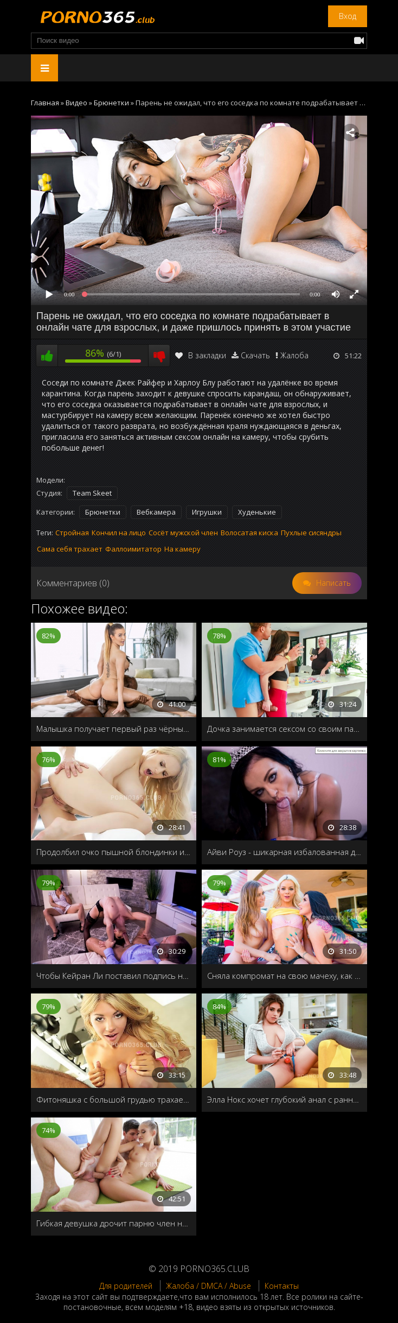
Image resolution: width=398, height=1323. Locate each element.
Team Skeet (92, 493)
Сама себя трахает (69, 549)
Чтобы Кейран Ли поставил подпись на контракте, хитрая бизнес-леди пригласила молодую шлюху (113, 975)
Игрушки (207, 512)
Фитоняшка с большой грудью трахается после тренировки (113, 1099)
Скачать (255, 355)
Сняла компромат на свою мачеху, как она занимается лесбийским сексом (284, 975)
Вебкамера (156, 512)
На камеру (182, 549)
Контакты (282, 1286)
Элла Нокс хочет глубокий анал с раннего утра (284, 1099)
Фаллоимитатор (133, 549)
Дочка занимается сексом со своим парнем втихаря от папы (284, 728)
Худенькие (257, 512)
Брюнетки (102, 512)
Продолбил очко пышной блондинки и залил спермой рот (113, 851)
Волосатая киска (249, 532)
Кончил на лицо (119, 532)
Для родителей (125, 1286)
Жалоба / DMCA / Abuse (208, 1286)
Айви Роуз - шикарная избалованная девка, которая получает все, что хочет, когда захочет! (284, 851)
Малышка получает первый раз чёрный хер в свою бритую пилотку (113, 728)
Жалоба (294, 355)
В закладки (200, 355)
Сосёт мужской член (183, 532)
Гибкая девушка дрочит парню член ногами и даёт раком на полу (113, 1223)
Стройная (72, 532)
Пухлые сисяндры (311, 532)
